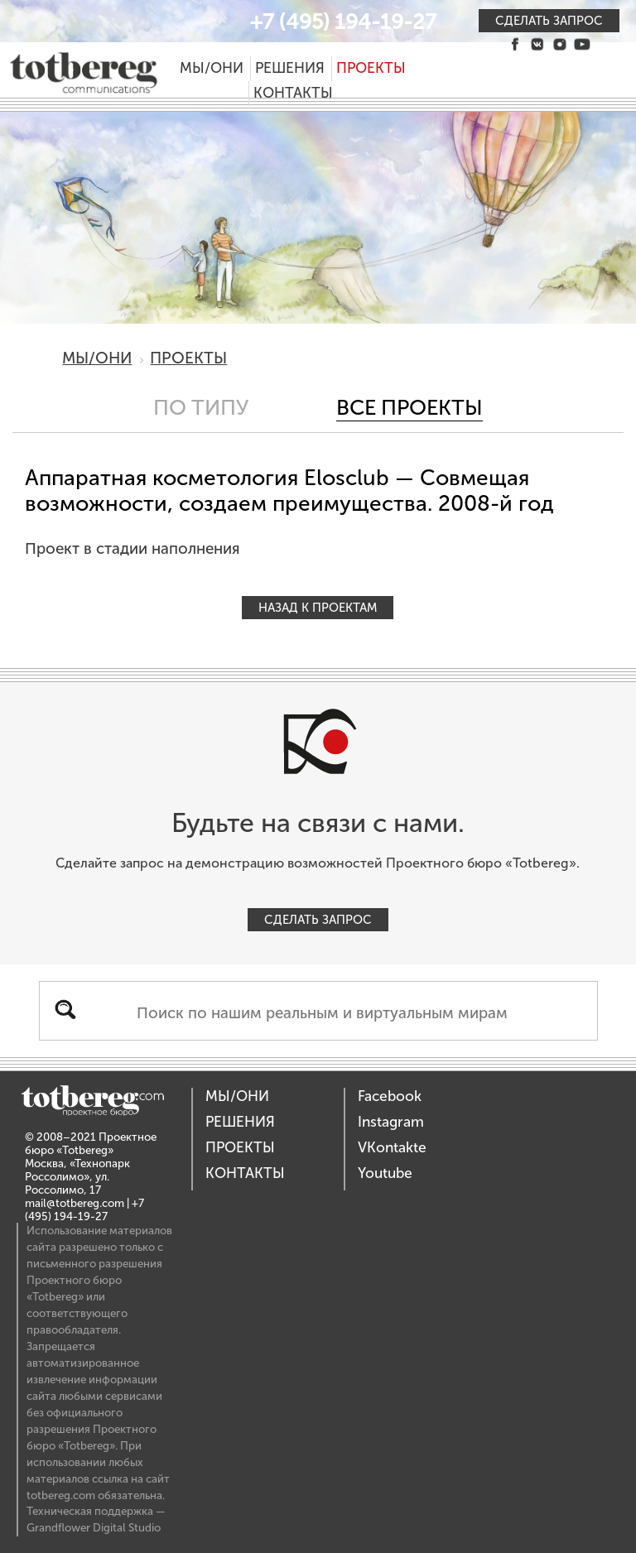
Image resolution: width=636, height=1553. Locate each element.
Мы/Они (211, 68)
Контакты (293, 93)
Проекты (371, 68)
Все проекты (409, 408)
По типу (200, 408)
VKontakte (392, 1147)
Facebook (390, 1096)
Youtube (385, 1173)
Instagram (391, 1122)
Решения (290, 68)
